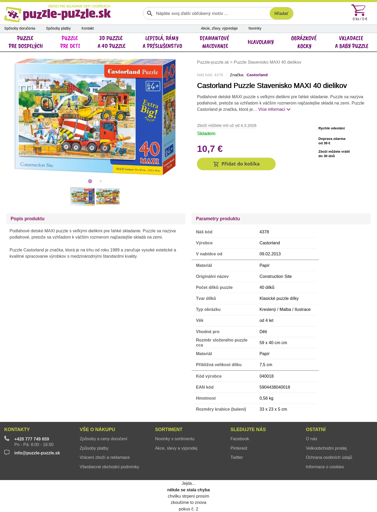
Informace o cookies (325, 466)
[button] (236, 164)
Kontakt (88, 28)
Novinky (254, 28)
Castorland (257, 75)
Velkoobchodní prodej (326, 448)
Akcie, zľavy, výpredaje (219, 28)
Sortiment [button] (168, 429)
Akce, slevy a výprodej (176, 448)
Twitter (236, 457)
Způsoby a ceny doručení (103, 438)
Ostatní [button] (315, 429)
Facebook (239, 438)
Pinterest (238, 448)
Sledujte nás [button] (248, 429)
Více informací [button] (274, 109)
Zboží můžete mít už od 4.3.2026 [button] (226, 125)
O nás (311, 438)
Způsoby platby (94, 448)
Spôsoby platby (58, 28)
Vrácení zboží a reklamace (105, 457)
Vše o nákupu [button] (97, 429)
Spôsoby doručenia (19, 28)
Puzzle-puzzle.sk (213, 62)
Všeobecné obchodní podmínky (109, 466)
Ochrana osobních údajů (329, 457)
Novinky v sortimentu (175, 438)
